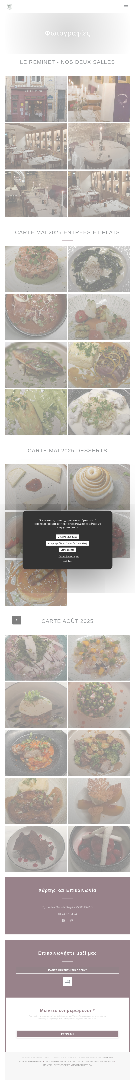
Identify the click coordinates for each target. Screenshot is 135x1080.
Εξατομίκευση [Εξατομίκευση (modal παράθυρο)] (68, 549)
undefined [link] (68, 561)
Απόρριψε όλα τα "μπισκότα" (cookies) (67, 543)
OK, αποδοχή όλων (67, 536)
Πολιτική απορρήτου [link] (69, 556)
